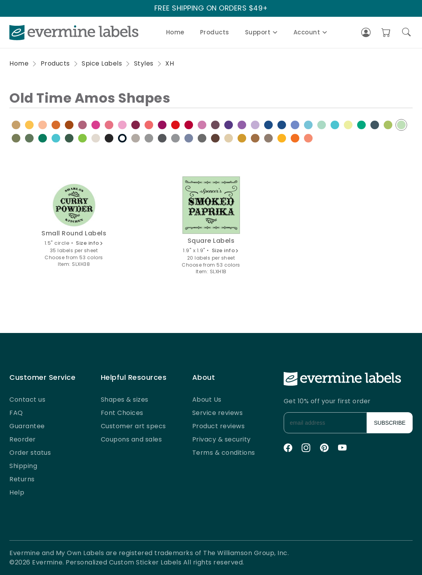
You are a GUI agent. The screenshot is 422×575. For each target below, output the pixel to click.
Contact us (27, 399)
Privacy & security (221, 439)
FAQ (16, 412)
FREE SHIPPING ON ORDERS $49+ (211, 8)
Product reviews (218, 426)
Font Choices (122, 412)
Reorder (22, 439)
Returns (22, 479)
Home (175, 32)
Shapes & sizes (124, 399)
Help (16, 492)
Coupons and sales (131, 439)
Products (214, 32)
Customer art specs (133, 426)
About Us (207, 399)
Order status (30, 452)
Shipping (23, 465)
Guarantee (27, 426)
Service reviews (217, 412)
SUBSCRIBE (390, 423)
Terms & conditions (223, 452)
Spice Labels (102, 63)
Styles (144, 63)
